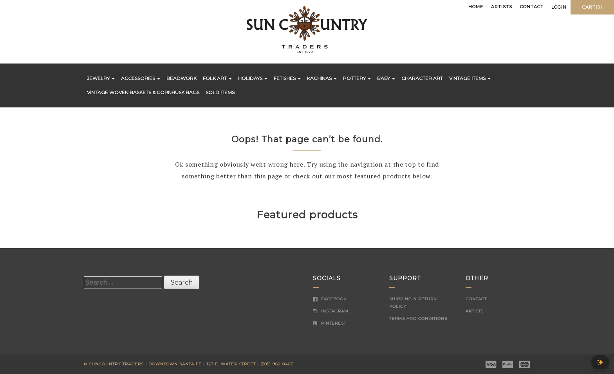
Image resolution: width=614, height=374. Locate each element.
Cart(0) (592, 7)
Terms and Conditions (418, 318)
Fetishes (287, 78)
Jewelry (101, 78)
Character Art (422, 78)
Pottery (357, 78)
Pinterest (329, 323)
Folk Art (217, 78)
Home (475, 6)
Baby (386, 78)
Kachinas (322, 78)
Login (559, 7)
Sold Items (220, 92)
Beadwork (181, 78)
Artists (501, 6)
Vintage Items (470, 78)
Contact (532, 6)
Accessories (140, 78)
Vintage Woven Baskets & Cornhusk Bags (143, 92)
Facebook (330, 298)
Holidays (252, 78)
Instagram (331, 311)
